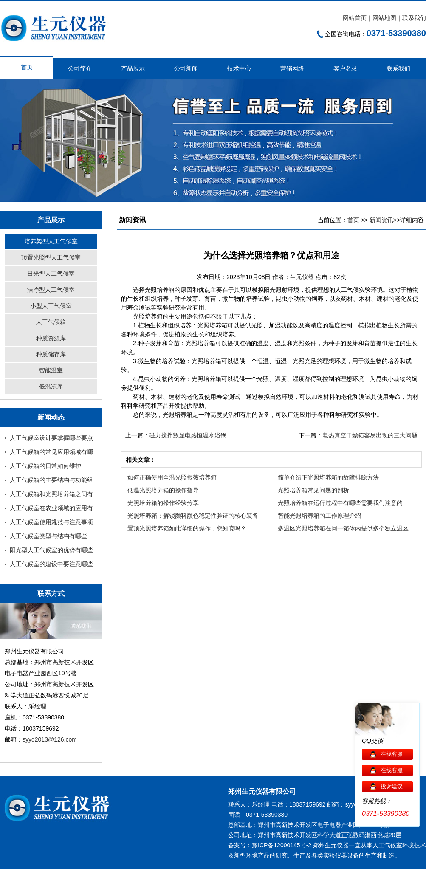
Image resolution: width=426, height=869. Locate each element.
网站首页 (355, 17)
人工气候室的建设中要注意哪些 (51, 564)
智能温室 (51, 370)
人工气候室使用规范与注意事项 (51, 522)
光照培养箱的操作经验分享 (163, 502)
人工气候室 (387, 845)
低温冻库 (51, 386)
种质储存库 (51, 354)
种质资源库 (51, 338)
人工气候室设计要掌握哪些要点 (51, 437)
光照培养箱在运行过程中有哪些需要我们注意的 (340, 502)
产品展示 (133, 68)
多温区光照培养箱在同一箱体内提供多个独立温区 (343, 528)
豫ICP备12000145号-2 (281, 845)
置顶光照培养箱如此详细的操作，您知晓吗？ (186, 528)
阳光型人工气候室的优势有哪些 (51, 550)
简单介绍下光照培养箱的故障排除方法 (328, 477)
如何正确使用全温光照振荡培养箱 (172, 477)
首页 (27, 67)
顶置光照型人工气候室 (51, 257)
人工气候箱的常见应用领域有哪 (51, 452)
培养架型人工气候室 (51, 241)
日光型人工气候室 (51, 273)
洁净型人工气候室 (51, 289)
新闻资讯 (381, 220)
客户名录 (345, 68)
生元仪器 (303, 277)
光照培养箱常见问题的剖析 (313, 490)
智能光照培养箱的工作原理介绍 (319, 515)
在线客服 (392, 754)
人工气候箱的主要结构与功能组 (51, 480)
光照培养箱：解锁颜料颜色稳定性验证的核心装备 (192, 515)
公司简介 (80, 68)
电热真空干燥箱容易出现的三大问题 (370, 435)
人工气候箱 (51, 322)
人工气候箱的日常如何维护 (45, 466)
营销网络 (292, 68)
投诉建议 (392, 786)
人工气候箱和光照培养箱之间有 (51, 494)
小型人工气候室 (51, 305)
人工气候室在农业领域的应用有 (51, 508)
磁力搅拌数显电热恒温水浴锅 (187, 435)
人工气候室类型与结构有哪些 (48, 536)
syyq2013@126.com (50, 739)
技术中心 (239, 68)
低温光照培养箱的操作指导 (163, 490)
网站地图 (384, 17)
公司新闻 (186, 68)
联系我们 (414, 17)
